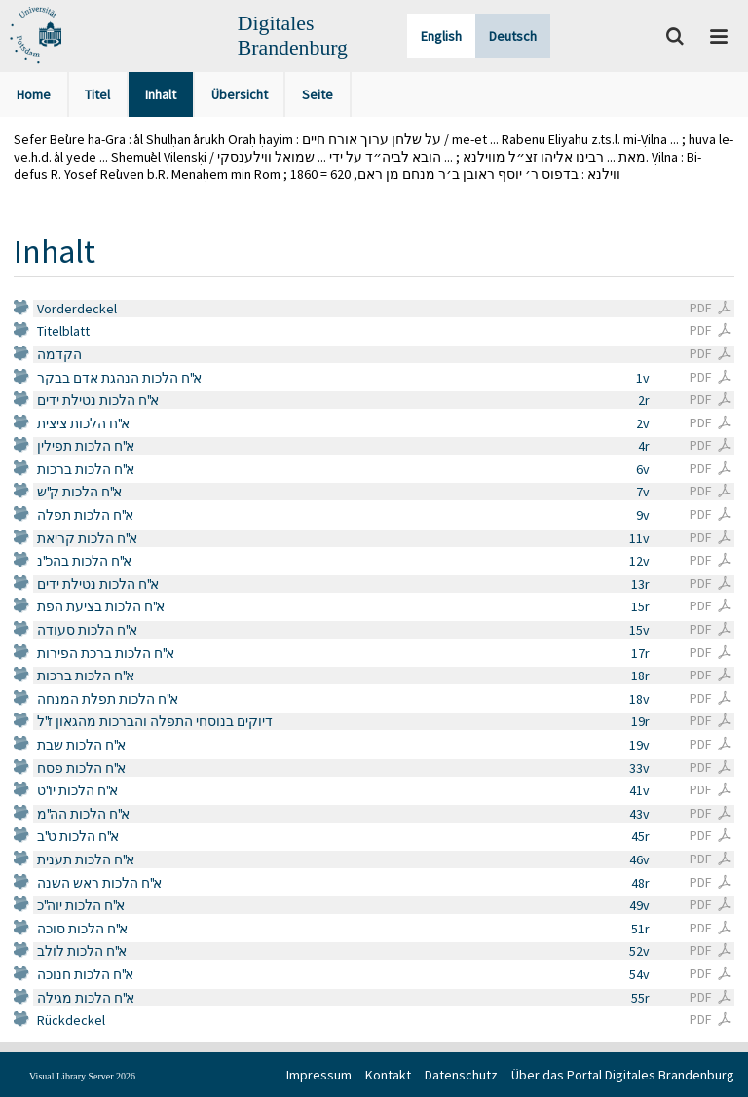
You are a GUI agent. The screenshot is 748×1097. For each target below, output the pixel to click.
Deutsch (513, 36)
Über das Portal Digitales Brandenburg (622, 1074)
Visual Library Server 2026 (82, 1076)
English (441, 36)
